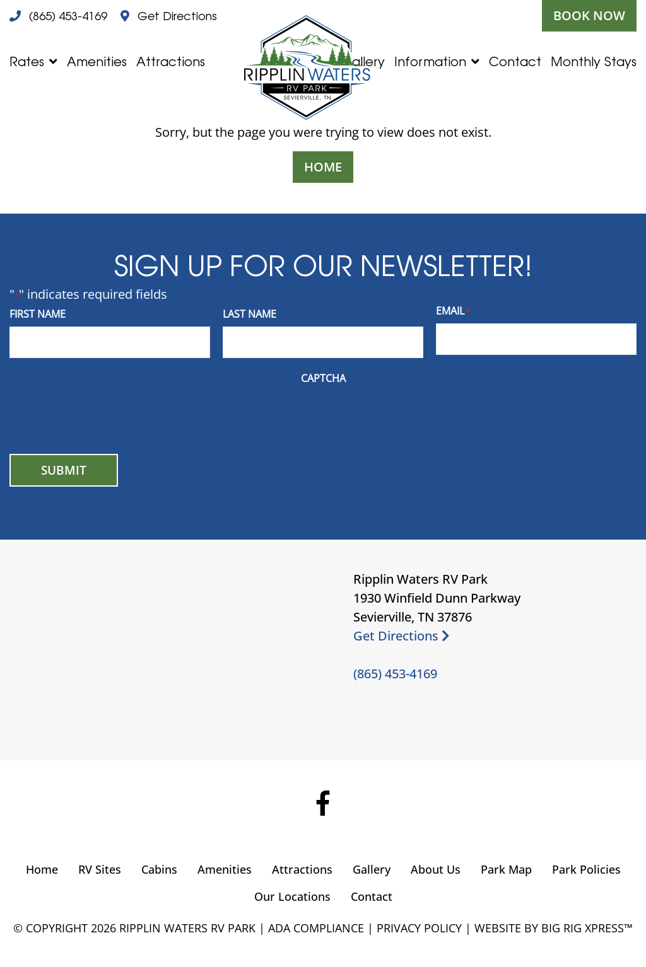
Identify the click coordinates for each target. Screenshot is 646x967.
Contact (515, 61)
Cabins (159, 869)
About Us (436, 869)
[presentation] (105, 415)
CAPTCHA (323, 378)
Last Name (249, 314)
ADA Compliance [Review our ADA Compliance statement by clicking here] (316, 927)
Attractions (170, 61)
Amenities (97, 61)
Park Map (506, 869)
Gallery (372, 869)
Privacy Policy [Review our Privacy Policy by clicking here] (419, 927)
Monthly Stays (594, 61)
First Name (37, 314)
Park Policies (586, 869)
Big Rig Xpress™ (587, 927)
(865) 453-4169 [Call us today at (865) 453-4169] (395, 673)
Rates (26, 61)
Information (430, 61)
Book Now (589, 15)
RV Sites (99, 869)
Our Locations (292, 896)
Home (323, 166)
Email (453, 311)
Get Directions (401, 635)
